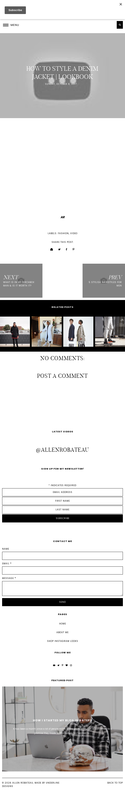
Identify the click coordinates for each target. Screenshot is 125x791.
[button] (11, 25)
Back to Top (115, 782)
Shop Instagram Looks (62, 641)
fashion (63, 233)
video (73, 233)
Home (62, 623)
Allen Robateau (22, 782)
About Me (62, 632)
